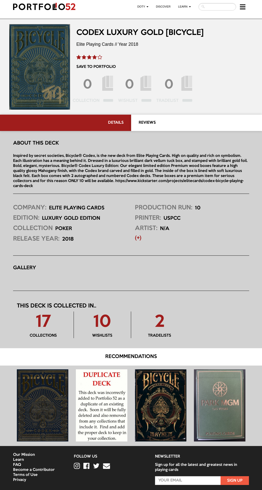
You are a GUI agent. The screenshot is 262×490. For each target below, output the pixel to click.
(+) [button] (138, 238)
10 (102, 322)
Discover (163, 6)
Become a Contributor (34, 470)
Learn (18, 460)
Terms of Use (25, 475)
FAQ (17, 465)
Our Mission (24, 455)
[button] (242, 6)
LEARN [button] (184, 6)
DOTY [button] (142, 6)
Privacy (19, 480)
